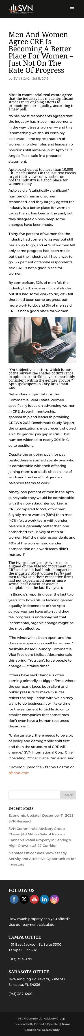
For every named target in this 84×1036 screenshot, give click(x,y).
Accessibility (51, 1030)
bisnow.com (19, 773)
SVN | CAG (21, 79)
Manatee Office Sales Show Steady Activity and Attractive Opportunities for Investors (42, 858)
